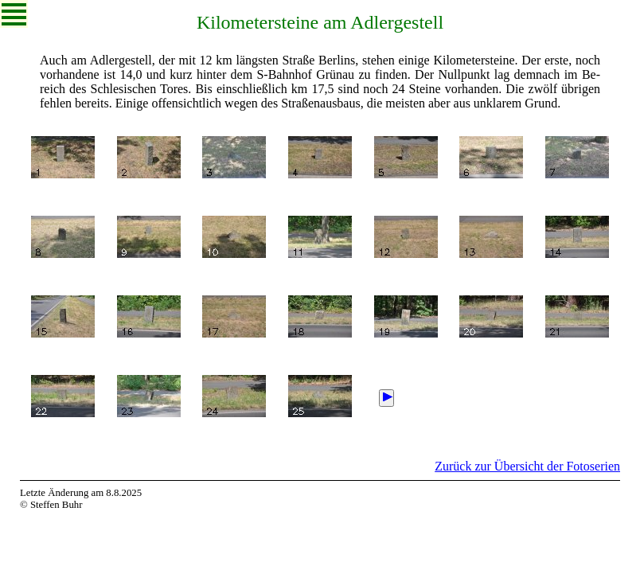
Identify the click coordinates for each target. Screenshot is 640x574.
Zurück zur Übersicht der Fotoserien (527, 466)
